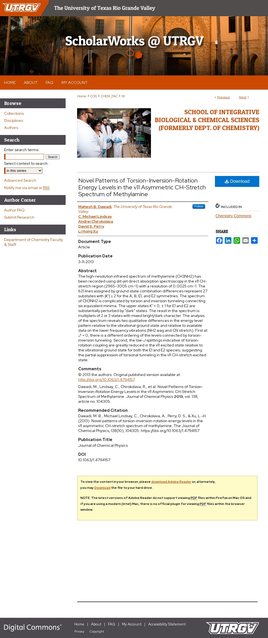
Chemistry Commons (233, 216)
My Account (131, 624)
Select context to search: (26, 163)
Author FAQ (14, 210)
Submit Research (19, 217)
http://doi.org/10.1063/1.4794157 (106, 379)
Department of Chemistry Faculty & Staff (33, 242)
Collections (14, 113)
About (96, 624)
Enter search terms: (21, 149)
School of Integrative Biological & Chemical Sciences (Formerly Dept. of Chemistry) (207, 120)
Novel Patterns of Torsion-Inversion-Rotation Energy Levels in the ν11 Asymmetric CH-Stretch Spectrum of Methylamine (142, 187)
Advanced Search (20, 180)
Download (237, 181)
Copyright (97, 631)
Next (242, 97)
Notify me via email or (26, 187)
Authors (11, 127)
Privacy (79, 631)
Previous (223, 97)
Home (81, 96)
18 (123, 96)
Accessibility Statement (167, 624)
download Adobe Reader (171, 482)
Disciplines (13, 120)
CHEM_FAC (109, 96)
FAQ (111, 624)
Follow (198, 206)
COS (93, 96)
